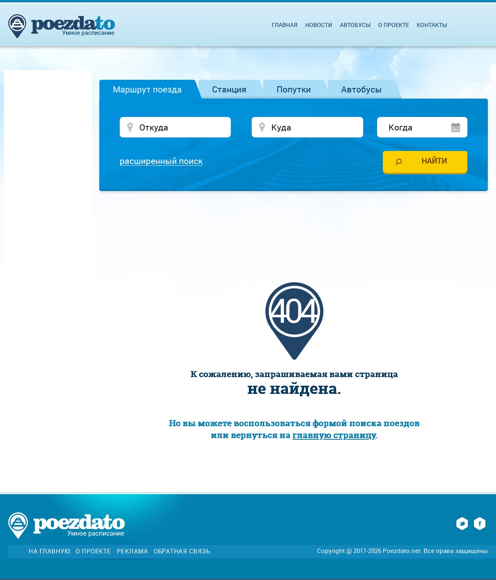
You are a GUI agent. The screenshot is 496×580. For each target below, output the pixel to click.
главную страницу (334, 435)
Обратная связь (182, 551)
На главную (49, 551)
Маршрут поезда (147, 89)
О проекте (393, 25)
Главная (284, 25)
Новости (318, 25)
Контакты (432, 25)
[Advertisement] (294, 221)
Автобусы (361, 89)
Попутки (294, 89)
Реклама (132, 551)
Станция (229, 89)
